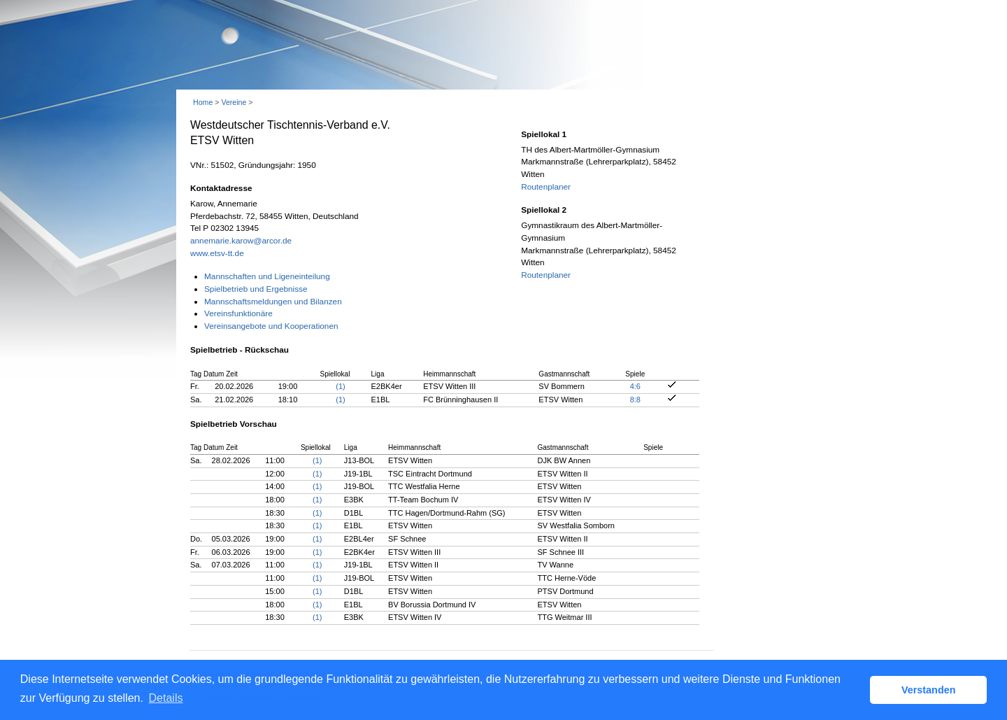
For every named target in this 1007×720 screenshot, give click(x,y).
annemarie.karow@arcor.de (241, 241)
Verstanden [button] (928, 690)
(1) (340, 386)
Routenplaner (546, 187)
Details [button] (166, 698)
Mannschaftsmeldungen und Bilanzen (273, 301)
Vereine (233, 102)
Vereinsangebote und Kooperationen (271, 326)
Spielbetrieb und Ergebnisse (256, 289)
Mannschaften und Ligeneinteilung (267, 276)
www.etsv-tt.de (217, 253)
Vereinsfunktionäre (238, 313)
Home (203, 102)
